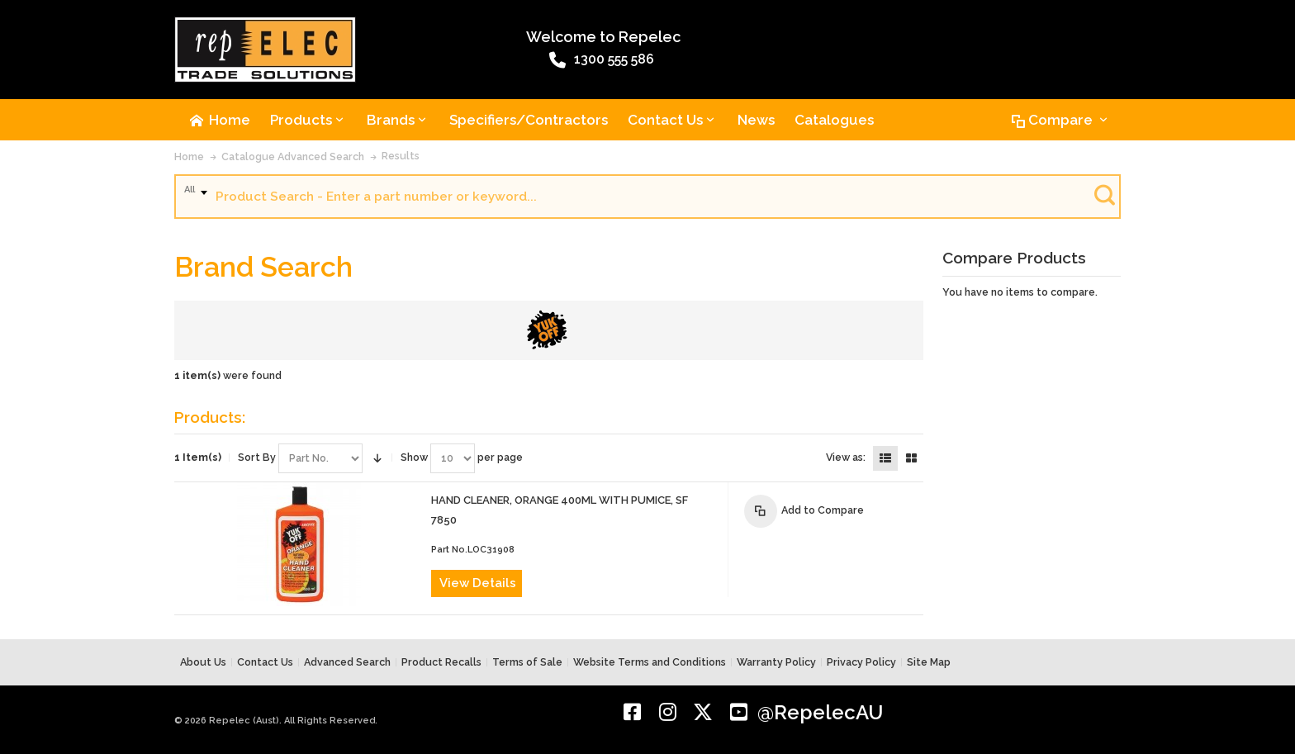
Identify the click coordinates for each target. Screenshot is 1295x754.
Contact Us (265, 662)
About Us (203, 662)
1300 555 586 (601, 60)
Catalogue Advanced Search (292, 156)
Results (401, 155)
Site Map (929, 662)
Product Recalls (441, 662)
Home (189, 156)
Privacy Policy (861, 662)
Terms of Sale (527, 662)
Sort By (257, 457)
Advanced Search (347, 662)
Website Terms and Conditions (649, 662)
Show (414, 457)
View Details (477, 583)
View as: (846, 457)
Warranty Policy (776, 662)
